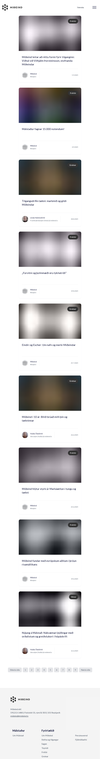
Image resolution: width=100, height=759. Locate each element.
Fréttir (44, 752)
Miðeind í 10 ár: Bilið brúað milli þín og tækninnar (44, 418)
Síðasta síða (15, 670)
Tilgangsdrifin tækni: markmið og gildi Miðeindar (44, 202)
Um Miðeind (47, 735)
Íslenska (80, 7)
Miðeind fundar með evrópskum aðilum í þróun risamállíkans (49, 562)
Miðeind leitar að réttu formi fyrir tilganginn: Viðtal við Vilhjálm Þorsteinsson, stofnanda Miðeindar (48, 59)
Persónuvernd (81, 735)
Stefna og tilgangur (50, 739)
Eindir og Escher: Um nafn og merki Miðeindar (49, 344)
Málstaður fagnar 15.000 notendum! (43, 128)
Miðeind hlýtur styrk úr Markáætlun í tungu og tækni (49, 490)
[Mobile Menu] (94, 7)
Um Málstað (18, 735)
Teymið (45, 748)
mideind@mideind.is (19, 716)
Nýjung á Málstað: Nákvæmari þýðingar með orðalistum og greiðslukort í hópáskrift (47, 634)
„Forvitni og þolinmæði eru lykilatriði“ (44, 272)
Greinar (45, 756)
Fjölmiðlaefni (81, 739)
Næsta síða (85, 670)
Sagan (44, 744)
